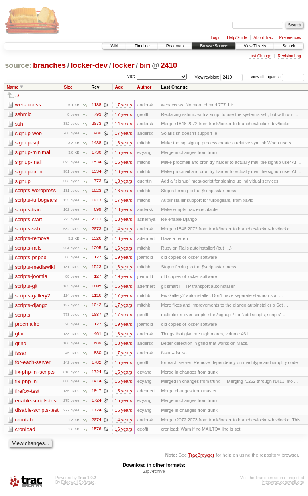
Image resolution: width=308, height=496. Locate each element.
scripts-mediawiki (35, 268)
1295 (96, 249)
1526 (96, 239)
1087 (96, 316)
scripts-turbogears (36, 201)
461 (97, 336)
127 (97, 259)
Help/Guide (237, 37)
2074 (96, 422)
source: (18, 65)
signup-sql (27, 143)
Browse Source (213, 46)
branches (49, 65)
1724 (96, 374)
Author (144, 87)
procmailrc (27, 326)
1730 (96, 153)
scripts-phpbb (31, 259)
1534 (96, 162)
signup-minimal (32, 153)
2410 (169, 65)
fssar (21, 355)
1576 (96, 432)
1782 (96, 365)
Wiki (114, 46)
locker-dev (89, 65)
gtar (19, 336)
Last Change (260, 56)
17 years (123, 104)
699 (97, 210)
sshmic (23, 114)
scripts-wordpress (35, 191)
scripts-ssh (27, 230)
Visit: (131, 76)
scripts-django (31, 307)
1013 (96, 201)
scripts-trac (28, 210)
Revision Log (289, 56)
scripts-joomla (31, 278)
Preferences (290, 37)
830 (97, 355)
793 (97, 114)
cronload (25, 432)
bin (144, 65)
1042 (96, 307)
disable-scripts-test (37, 413)
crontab (24, 422)
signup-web (28, 133)
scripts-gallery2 (32, 297)
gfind (21, 345)
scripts (23, 316)
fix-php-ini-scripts (35, 374)
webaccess (28, 105)
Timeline (142, 46)
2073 (96, 124)
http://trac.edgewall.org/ (283, 485)
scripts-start (28, 220)
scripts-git (26, 288)
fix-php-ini (26, 384)
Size (68, 87)
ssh (19, 124)
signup (23, 182)
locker (123, 65)
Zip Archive (154, 474)
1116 (96, 297)
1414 (96, 384)
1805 (96, 288)
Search (288, 46)
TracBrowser (201, 458)
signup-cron (29, 172)
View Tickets (255, 46)
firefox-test (27, 393)
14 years (123, 124)
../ (17, 95)
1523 (96, 191)
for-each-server (33, 365)
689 (97, 345)
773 (97, 182)
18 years (123, 181)
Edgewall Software (77, 485)
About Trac (263, 37)
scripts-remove (32, 239)
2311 (96, 220)
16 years (123, 143)
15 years (123, 152)
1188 (96, 105)
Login (215, 37)
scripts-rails (28, 249)
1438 (96, 143)
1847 (96, 393)
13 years (123, 220)
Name (13, 87)
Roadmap (175, 46)
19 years (123, 258)
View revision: (207, 77)
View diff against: (277, 77)
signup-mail (28, 162)
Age (119, 87)
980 (97, 133)
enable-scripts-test (36, 403)
